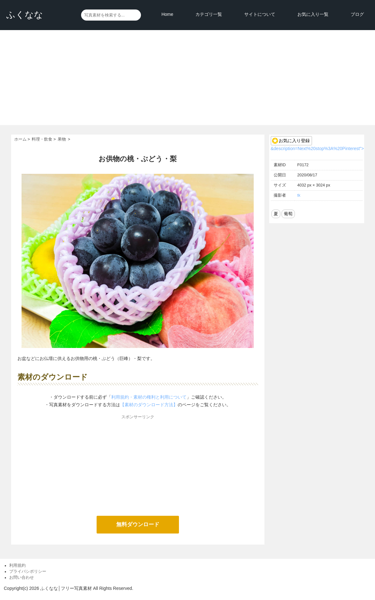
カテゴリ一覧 (208, 14)
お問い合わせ (21, 577)
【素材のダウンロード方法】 (149, 404)
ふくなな (24, 15)
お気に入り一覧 (312, 14)
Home (167, 14)
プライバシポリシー (27, 571)
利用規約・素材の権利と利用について (149, 397)
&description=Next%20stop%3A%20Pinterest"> (317, 148)
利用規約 (17, 565)
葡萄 (288, 213)
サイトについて (259, 14)
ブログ (357, 14)
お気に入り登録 (294, 140)
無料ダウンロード (137, 524)
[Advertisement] (187, 77)
